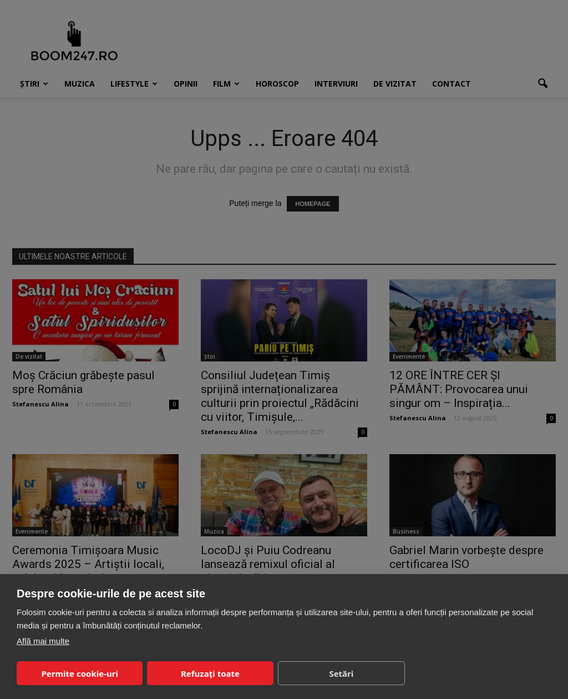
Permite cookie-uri (79, 673)
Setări (341, 673)
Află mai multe (43, 641)
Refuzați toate (210, 673)
